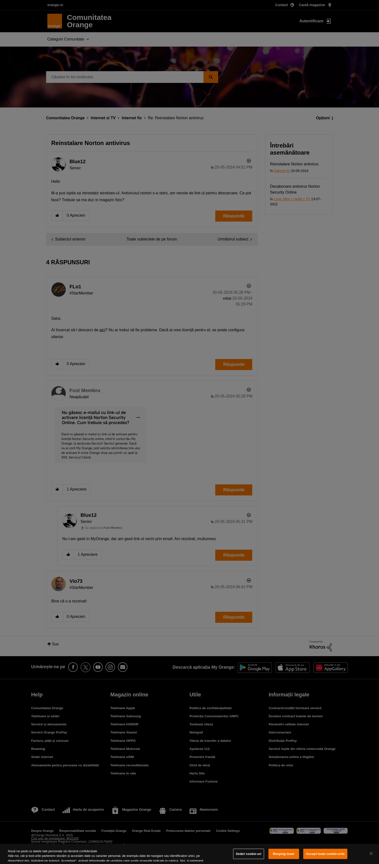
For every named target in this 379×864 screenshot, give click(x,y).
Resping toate (283, 854)
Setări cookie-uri (248, 854)
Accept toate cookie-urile (325, 854)
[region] (189, 854)
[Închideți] (371, 853)
